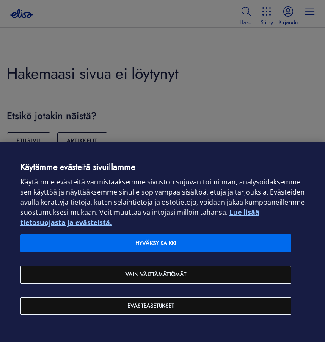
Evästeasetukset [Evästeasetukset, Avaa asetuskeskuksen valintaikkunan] (150, 306)
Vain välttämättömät (155, 274)
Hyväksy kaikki (155, 243)
